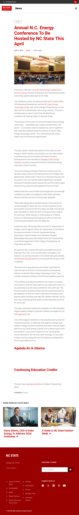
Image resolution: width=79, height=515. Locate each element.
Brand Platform (14, 496)
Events (25, 392)
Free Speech (29, 486)
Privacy (28, 490)
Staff (28, 50)
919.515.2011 (11, 468)
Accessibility (13, 488)
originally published (33, 384)
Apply (11, 492)
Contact (28, 482)
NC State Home (11, 2)
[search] (75, 2)
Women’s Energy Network (27, 259)
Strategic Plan (30, 494)
